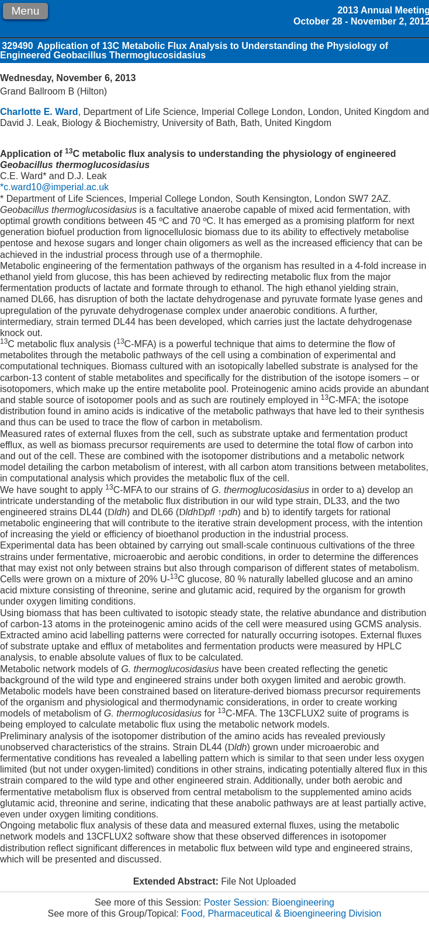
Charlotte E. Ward (39, 112)
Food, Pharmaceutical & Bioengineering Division (281, 913)
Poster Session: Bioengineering (269, 902)
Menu (25, 11)
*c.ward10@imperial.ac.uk (54, 187)
